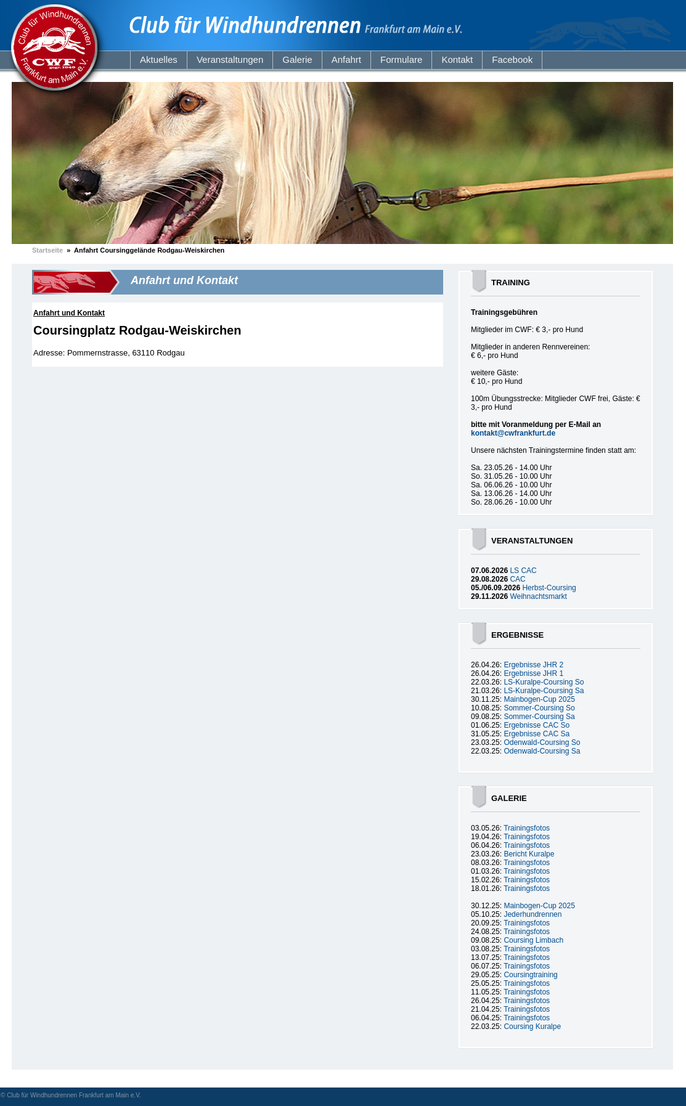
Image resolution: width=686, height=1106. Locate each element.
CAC (517, 579)
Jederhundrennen (532, 914)
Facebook (512, 59)
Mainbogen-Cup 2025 (539, 699)
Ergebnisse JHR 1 (533, 673)
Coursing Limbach (533, 940)
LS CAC (523, 570)
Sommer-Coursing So (539, 708)
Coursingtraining (530, 974)
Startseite (47, 250)
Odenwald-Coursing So (542, 742)
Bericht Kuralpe (529, 854)
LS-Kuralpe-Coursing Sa (544, 690)
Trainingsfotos (527, 828)
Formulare (401, 59)
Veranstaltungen (230, 59)
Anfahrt (346, 59)
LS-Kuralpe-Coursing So (544, 682)
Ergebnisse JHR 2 (533, 665)
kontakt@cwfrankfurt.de (513, 433)
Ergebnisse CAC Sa (537, 734)
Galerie (297, 59)
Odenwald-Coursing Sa (542, 751)
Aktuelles (159, 59)
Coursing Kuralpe (532, 1026)
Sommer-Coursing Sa (539, 716)
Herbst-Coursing (549, 587)
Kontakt (457, 59)
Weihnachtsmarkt (538, 596)
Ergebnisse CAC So (537, 725)
